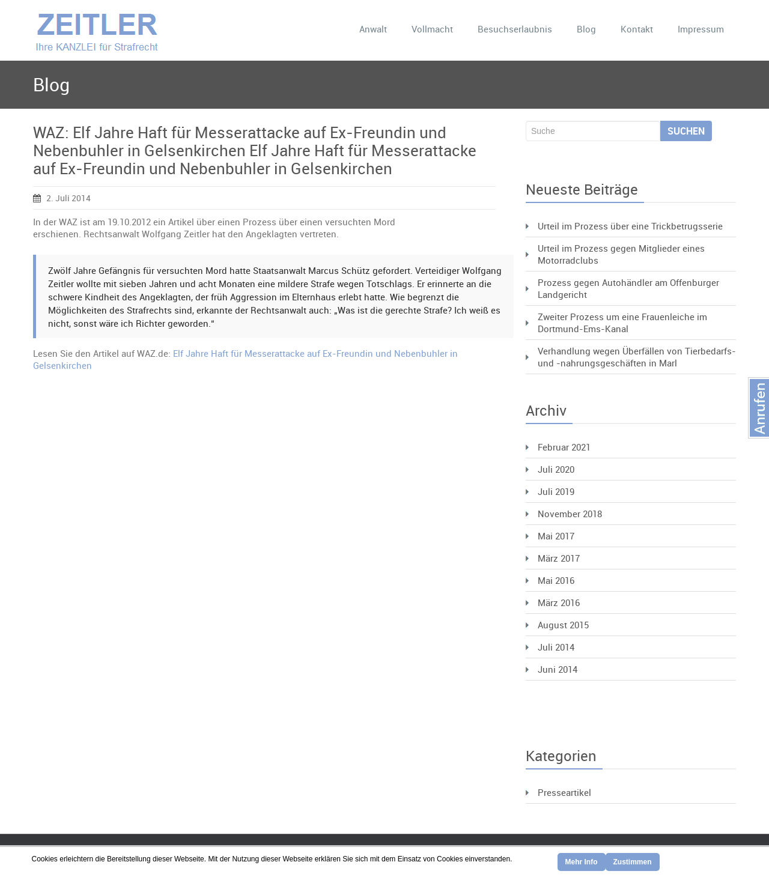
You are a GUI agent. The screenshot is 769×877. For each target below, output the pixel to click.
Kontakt (637, 29)
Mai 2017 (556, 536)
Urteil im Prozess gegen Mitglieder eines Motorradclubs (621, 254)
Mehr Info (581, 862)
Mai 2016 (556, 580)
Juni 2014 (557, 669)
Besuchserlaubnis (515, 29)
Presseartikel (564, 792)
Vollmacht (432, 29)
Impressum (701, 29)
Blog (586, 29)
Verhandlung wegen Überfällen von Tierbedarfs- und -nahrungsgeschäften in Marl (637, 357)
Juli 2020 (556, 469)
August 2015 (563, 625)
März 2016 (559, 602)
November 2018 (570, 514)
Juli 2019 (556, 491)
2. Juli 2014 (62, 198)
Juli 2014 (556, 647)
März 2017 (559, 558)
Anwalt (373, 29)
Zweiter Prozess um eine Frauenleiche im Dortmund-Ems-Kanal (622, 323)
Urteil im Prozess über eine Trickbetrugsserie (630, 226)
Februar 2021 (564, 447)
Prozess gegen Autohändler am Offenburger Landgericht (628, 288)
